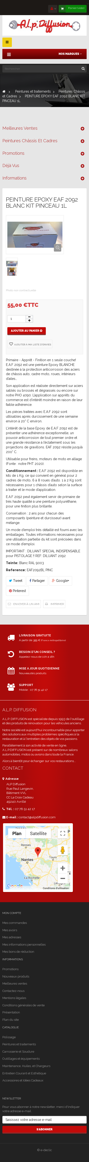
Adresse (10, 778)
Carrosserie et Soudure (18, 1051)
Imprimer (57, 604)
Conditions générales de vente (23, 1005)
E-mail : (10, 817)
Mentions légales (14, 998)
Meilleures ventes (19, 128)
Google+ (60, 581)
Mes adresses (11, 937)
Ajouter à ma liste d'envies (32, 344)
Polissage (9, 1037)
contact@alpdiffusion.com (37, 817)
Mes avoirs (9, 930)
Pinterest (17, 591)
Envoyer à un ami (26, 604)
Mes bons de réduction (18, 951)
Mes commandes (14, 923)
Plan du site (10, 1019)
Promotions (13, 153)
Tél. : (8, 809)
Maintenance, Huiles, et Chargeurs (26, 1066)
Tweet (15, 581)
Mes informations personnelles (24, 944)
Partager (37, 581)
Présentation (11, 1012)
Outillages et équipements (21, 1058)
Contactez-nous (13, 991)
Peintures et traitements (19, 1044)
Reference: (16, 570)
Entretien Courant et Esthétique (24, 1073)
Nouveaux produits (15, 976)
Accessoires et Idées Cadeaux (22, 1080)
